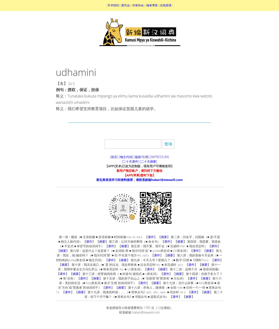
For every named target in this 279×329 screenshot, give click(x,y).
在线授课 (165, 5)
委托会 (125, 5)
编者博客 (152, 5)
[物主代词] (126, 157)
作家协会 (138, 5)
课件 (151, 237)
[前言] (114, 157)
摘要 (164, 237)
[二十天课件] (130, 161)
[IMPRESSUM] (159, 157)
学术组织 (113, 5)
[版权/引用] (141, 157)
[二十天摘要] (148, 161)
